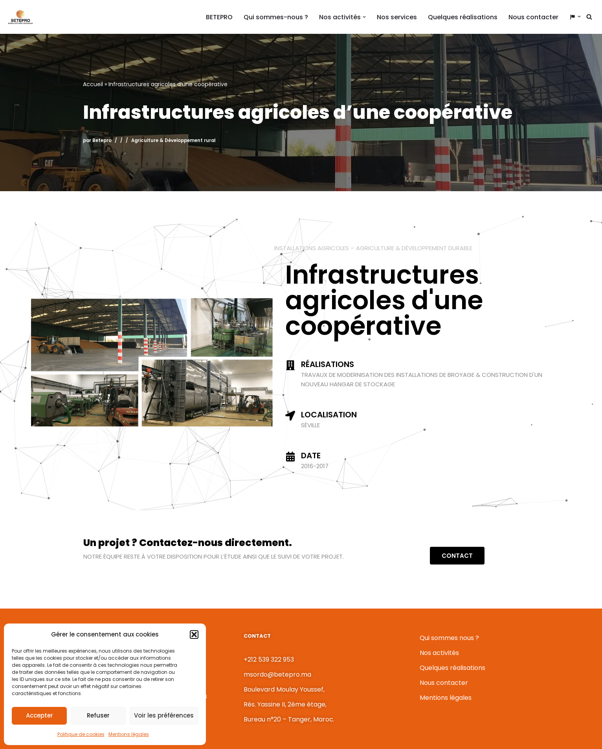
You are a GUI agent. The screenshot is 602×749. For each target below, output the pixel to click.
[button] (194, 634)
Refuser (98, 715)
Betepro (102, 140)
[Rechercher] (589, 17)
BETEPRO (219, 17)
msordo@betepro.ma (277, 674)
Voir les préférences (164, 715)
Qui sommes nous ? (449, 637)
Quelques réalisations (462, 17)
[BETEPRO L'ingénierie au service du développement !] (20, 17)
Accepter (39, 715)
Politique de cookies (81, 734)
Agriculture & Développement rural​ (173, 140)
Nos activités (439, 652)
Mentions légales (128, 734)
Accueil (93, 84)
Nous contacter (533, 17)
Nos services (397, 17)
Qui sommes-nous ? (276, 17)
